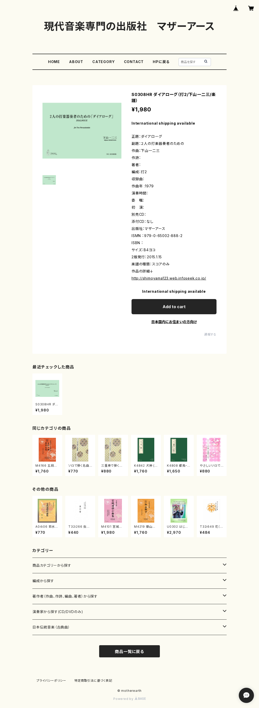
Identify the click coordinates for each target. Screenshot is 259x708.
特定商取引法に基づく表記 (93, 680)
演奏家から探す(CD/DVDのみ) (57, 611)
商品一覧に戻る (129, 651)
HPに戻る (161, 62)
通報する (210, 334)
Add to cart (174, 306)
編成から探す (43, 581)
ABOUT (76, 62)
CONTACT (134, 62)
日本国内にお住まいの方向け (174, 322)
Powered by (129, 699)
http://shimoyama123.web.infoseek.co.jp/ (169, 278)
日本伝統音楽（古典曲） (51, 627)
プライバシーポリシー (51, 680)
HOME (54, 62)
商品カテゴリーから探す (51, 565)
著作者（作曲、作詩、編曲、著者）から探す (65, 596)
